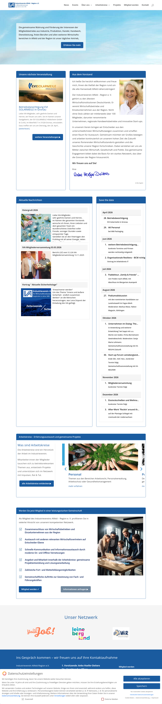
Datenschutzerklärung (11, 696)
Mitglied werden (131, 5)
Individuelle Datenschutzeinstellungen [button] (142, 695)
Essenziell (27, 699)
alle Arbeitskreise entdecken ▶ (36, 483)
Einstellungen (60, 696)
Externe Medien (109, 699)
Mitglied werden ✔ (30, 589)
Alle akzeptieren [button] (142, 678)
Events (75, 5)
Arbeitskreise (101, 5)
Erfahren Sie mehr (72, 45)
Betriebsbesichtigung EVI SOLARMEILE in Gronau (33, 108)
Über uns (86, 5)
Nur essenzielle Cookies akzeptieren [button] (142, 691)
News (66, 5)
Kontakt (145, 5)
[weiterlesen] (24, 128)
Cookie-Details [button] (129, 698)
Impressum (154, 698)
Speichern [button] (142, 686)
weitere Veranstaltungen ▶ (47, 137)
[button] (65, 468)
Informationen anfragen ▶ (75, 589)
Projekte (117, 5)
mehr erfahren (75, 486)
